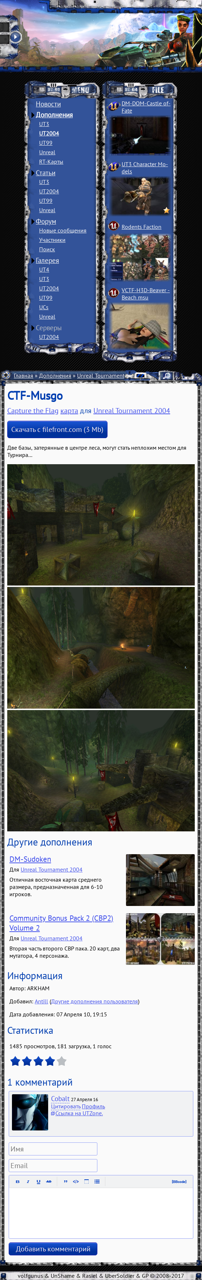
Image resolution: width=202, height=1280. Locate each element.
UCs (44, 307)
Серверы (49, 327)
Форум (46, 221)
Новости (48, 104)
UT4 (44, 269)
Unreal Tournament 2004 (108, 375)
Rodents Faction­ (141, 226)
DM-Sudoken (30, 859)
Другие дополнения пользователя (94, 1001)
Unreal (47, 152)
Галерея (47, 260)
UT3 (44, 123)
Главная (23, 375)
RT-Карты (51, 161)
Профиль (93, 1106)
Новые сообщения (63, 230)
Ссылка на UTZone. (79, 1113)
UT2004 (49, 133)
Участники (52, 239)
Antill (41, 1001)
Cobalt (60, 1098)
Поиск (47, 249)
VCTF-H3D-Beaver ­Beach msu (146, 293)
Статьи (45, 172)
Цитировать (65, 1106)
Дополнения (54, 114)
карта (69, 410)
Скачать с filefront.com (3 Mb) (57, 429)
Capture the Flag (33, 410)
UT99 (45, 142)
